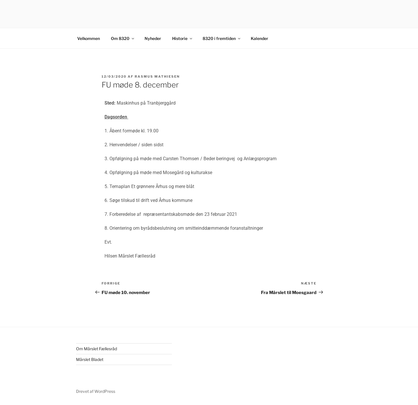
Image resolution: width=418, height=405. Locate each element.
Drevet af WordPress (95, 391)
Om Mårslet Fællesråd (96, 348)
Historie (182, 38)
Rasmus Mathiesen (157, 76)
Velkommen (88, 38)
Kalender (259, 38)
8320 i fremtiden (222, 38)
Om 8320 (123, 38)
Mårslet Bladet (89, 359)
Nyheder (153, 38)
